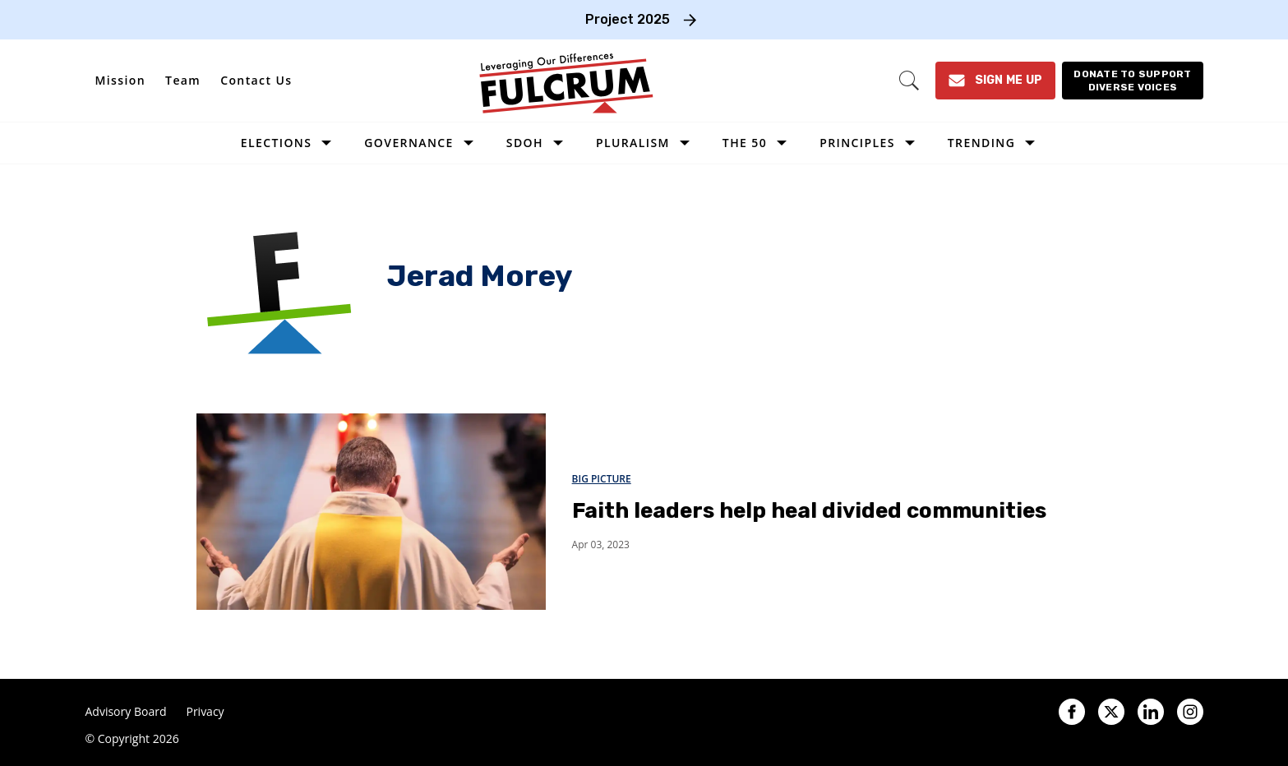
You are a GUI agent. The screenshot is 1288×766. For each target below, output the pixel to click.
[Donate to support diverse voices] (1132, 80)
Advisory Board (126, 711)
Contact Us (256, 80)
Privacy (205, 711)
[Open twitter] (1111, 712)
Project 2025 (627, 19)
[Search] (909, 80)
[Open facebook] (1072, 712)
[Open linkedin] (1151, 712)
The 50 (744, 142)
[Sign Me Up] (995, 80)
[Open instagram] (1190, 712)
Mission (120, 80)
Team (183, 80)
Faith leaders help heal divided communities (809, 511)
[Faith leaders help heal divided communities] (371, 511)
